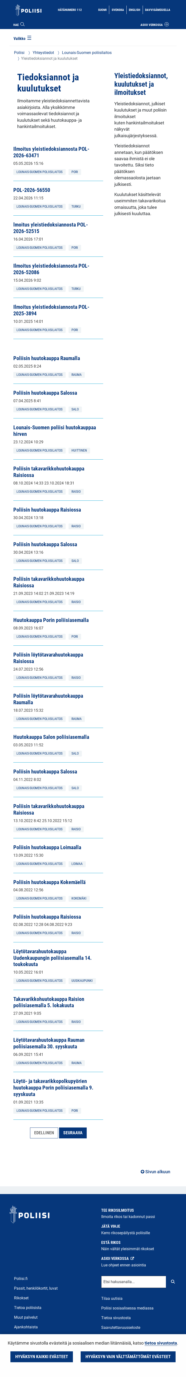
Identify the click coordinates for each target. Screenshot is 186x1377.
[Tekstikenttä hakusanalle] (133, 1282)
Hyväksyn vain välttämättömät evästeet (128, 1356)
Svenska (118, 9)
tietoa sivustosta (161, 1343)
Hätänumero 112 (70, 10)
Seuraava (73, 1132)
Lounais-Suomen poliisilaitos (86, 52)
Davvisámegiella (157, 9)
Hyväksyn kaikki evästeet (41, 1356)
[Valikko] (23, 39)
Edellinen (44, 1132)
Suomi (103, 9)
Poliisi (19, 52)
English (136, 9)
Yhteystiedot (43, 52)
